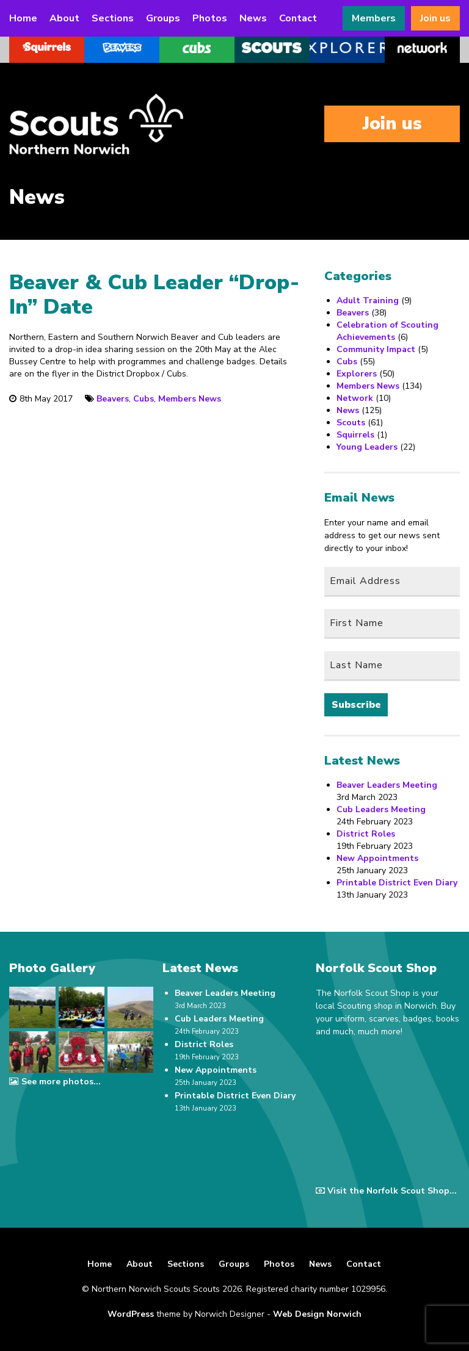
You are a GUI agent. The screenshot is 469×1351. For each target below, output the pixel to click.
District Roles (365, 834)
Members (374, 18)
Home (23, 18)
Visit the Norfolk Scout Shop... (386, 1191)
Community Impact (375, 349)
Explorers (356, 374)
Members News (189, 399)
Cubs (143, 399)
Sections (113, 18)
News (253, 18)
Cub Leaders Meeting (381, 809)
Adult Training (367, 300)
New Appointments (377, 858)
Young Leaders (367, 447)
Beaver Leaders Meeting (386, 785)
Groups (163, 18)
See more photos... (54, 1081)
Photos (209, 18)
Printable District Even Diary (396, 882)
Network (354, 398)
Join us (435, 18)
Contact (298, 18)
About (64, 18)
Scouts (350, 422)
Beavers (112, 399)
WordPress (130, 1314)
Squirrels (355, 435)
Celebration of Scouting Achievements (387, 331)
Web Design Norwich (317, 1314)
